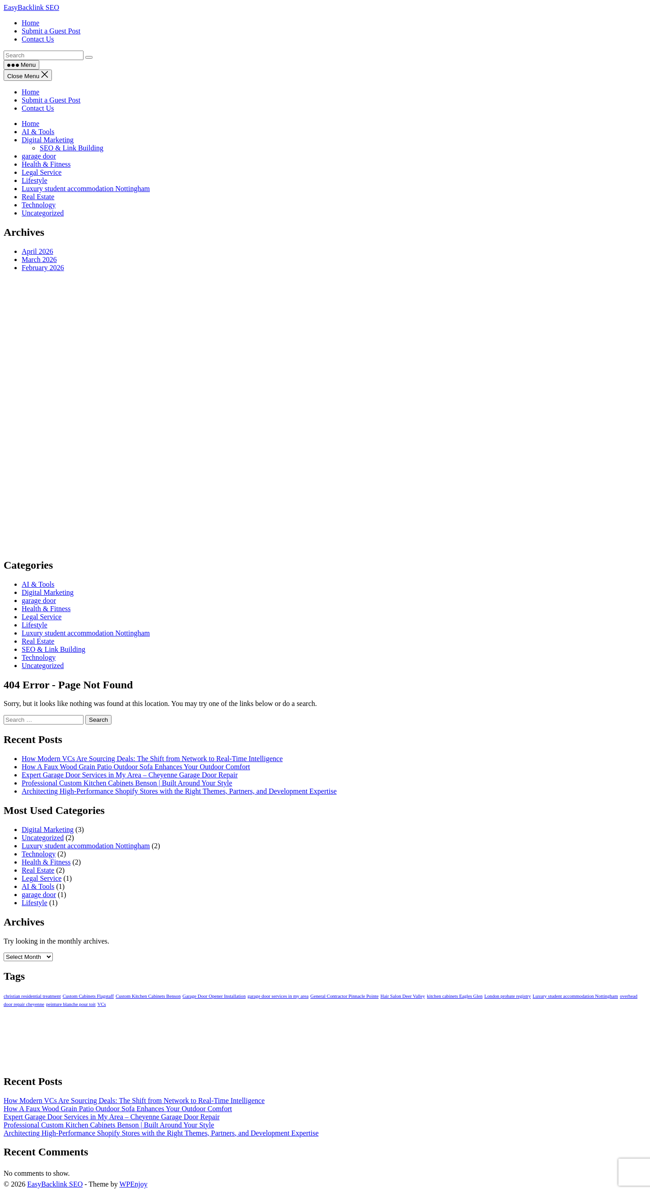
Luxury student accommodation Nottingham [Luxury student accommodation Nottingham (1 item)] (575, 996)
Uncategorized (43, 213)
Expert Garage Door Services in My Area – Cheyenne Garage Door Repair (130, 775)
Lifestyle (34, 180)
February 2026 (43, 267)
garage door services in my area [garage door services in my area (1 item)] (277, 996)
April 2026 (37, 251)
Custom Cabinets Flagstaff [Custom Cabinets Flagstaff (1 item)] (88, 996)
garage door (39, 156)
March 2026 (39, 259)
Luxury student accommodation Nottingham (86, 188)
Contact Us (38, 108)
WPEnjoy (133, 1184)
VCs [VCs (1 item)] (102, 1004)
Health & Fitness (46, 164)
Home (30, 92)
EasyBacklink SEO (31, 7)
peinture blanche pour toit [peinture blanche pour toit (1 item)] (71, 1004)
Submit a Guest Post (51, 100)
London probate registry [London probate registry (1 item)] (507, 996)
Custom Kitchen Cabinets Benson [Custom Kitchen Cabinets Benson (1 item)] (148, 996)
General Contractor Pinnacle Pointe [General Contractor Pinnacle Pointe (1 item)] (344, 996)
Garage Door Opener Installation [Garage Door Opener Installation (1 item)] (214, 996)
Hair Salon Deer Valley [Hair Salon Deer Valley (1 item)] (403, 996)
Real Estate (38, 197)
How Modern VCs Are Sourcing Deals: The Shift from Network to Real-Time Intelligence (152, 758)
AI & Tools (38, 132)
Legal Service (41, 172)
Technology (39, 205)
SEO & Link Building (71, 148)
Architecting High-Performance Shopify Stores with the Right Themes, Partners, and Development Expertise (179, 791)
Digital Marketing (48, 140)
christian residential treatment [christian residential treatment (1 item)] (32, 996)
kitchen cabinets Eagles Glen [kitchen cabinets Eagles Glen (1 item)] (455, 996)
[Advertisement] (274, 414)
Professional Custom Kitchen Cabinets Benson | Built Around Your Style (127, 783)
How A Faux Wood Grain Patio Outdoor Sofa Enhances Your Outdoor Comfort (136, 767)
